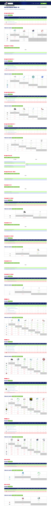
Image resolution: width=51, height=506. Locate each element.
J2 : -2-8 (15, 150)
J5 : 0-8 (11, 453)
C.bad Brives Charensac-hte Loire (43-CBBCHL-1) (12, 352)
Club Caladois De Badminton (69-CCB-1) (11, 307)
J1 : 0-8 (14, 116)
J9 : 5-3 (25, 326)
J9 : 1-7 (11, 373)
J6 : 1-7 (30, 454)
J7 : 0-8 (24, 373)
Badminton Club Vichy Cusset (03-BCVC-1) (11, 313)
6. (43, 320)
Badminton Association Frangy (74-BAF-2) (11, 426)
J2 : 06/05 (24, 34)
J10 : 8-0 (25, 324)
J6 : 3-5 (18, 324)
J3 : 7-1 (42, 116)
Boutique (22, 0)
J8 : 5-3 (30, 363)
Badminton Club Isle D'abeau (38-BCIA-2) (11, 66)
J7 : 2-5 (18, 454)
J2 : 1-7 (14, 118)
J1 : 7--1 (41, 146)
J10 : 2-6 (31, 334)
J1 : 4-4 (33, 36)
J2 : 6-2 (31, 146)
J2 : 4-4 (33, 114)
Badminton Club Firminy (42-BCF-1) (10, 349)
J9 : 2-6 (24, 369)
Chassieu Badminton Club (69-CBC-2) (11, 346)
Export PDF (10, 15)
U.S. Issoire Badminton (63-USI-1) (11, 241)
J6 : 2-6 (31, 328)
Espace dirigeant (8, 0)
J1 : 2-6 (24, 453)
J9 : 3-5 (18, 328)
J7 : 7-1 (43, 328)
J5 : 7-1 (37, 445)
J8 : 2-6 (12, 330)
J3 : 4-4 (22, 144)
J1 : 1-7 (24, 118)
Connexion (43, 3)
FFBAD (4, 0)
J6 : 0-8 (11, 371)
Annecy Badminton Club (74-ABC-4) (11, 387)
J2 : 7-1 (42, 112)
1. (14, 31)
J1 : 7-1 (42, 114)
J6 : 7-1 (43, 450)
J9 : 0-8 (12, 334)
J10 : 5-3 (37, 413)
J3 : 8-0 (30, 443)
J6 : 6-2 (25, 330)
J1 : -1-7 (22, 150)
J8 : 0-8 (18, 334)
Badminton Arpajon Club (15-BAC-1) (11, 100)
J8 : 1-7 (24, 405)
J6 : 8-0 (37, 363)
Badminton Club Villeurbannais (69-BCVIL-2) (12, 97)
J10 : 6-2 (43, 330)
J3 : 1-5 (31, 150)
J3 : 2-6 (14, 37)
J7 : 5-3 (37, 324)
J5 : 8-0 (43, 443)
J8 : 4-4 (37, 328)
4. (42, 31)
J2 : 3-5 (11, 451)
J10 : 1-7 (18, 369)
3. (33, 31)
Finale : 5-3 (38, 253)
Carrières (25, 0)
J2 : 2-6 (22, 148)
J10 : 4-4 (18, 403)
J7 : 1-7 (25, 334)
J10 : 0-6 (18, 332)
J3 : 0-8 (11, 449)
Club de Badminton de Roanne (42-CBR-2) (11, 129)
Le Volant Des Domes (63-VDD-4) (10, 310)
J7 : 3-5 (31, 326)
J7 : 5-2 (43, 446)
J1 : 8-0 (33, 112)
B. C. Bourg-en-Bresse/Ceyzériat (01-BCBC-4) (12, 22)
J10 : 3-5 (43, 411)
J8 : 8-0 (43, 326)
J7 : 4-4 (18, 363)
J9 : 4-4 (37, 330)
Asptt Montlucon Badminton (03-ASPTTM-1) (11, 132)
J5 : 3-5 (24, 449)
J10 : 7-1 (31, 365)
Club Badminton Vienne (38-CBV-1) (11, 384)
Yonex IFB (16, 0)
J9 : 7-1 (43, 363)
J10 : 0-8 (12, 328)
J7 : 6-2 (43, 403)
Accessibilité (45, 0)
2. (23, 31)
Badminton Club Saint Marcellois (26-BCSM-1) (12, 386)
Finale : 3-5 (22, 255)
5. (37, 320)
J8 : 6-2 (31, 324)
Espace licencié (12, 0)
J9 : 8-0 (43, 324)
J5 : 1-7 (18, 451)
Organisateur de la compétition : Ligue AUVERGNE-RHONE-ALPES (17, 9)
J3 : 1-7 (33, 118)
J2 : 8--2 (41, 144)
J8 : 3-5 (11, 369)
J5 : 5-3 (30, 447)
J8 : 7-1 (18, 407)
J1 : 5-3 (18, 443)
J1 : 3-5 (11, 445)
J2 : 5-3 (37, 443)
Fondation (19, 0)
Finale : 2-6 (24, 217)
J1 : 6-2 (43, 447)
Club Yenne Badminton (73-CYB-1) (10, 21)
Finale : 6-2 (40, 215)
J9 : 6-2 (30, 367)
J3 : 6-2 (24, 35)
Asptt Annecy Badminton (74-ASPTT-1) (11, 392)
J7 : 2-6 (11, 413)
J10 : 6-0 (37, 326)
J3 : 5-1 (41, 148)
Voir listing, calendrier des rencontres (14, 47)
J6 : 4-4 (24, 365)
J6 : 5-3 (12, 326)
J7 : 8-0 (43, 367)
